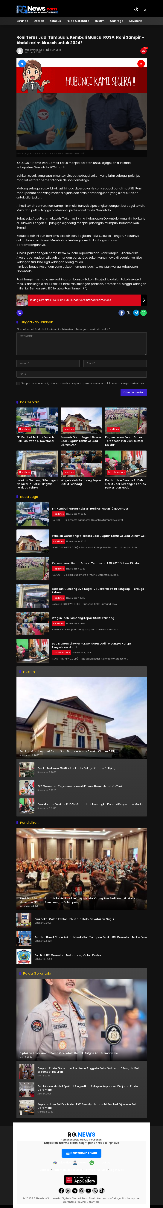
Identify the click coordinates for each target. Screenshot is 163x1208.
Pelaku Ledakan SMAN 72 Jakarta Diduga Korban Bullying (76, 768)
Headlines (24, 429)
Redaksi (44, 1170)
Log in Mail (117, 1170)
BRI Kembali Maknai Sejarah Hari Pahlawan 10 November (35, 439)
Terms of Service (95, 1170)
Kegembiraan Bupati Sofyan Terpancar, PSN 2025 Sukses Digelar (124, 440)
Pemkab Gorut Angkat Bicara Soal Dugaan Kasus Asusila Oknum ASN (81, 440)
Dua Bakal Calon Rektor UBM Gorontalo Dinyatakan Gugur (74, 919)
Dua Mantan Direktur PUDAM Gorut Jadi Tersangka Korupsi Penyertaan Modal (125, 484)
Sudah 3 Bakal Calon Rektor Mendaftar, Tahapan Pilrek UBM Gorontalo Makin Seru (90, 937)
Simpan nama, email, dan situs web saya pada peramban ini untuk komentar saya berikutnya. (82, 383)
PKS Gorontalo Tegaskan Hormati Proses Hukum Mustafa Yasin (80, 786)
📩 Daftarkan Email (81, 1153)
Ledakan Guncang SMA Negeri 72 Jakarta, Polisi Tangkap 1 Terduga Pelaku (36, 484)
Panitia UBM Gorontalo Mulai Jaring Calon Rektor (67, 955)
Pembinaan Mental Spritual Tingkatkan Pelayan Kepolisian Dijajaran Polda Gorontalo (87, 1088)
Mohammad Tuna (34, 50)
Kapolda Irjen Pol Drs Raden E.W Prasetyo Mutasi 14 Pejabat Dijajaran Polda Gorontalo (88, 1106)
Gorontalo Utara (116, 472)
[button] (136, 9)
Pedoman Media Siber (67, 1170)
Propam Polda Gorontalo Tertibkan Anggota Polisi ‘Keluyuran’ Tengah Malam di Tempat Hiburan (90, 1070)
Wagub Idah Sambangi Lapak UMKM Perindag (81, 482)
